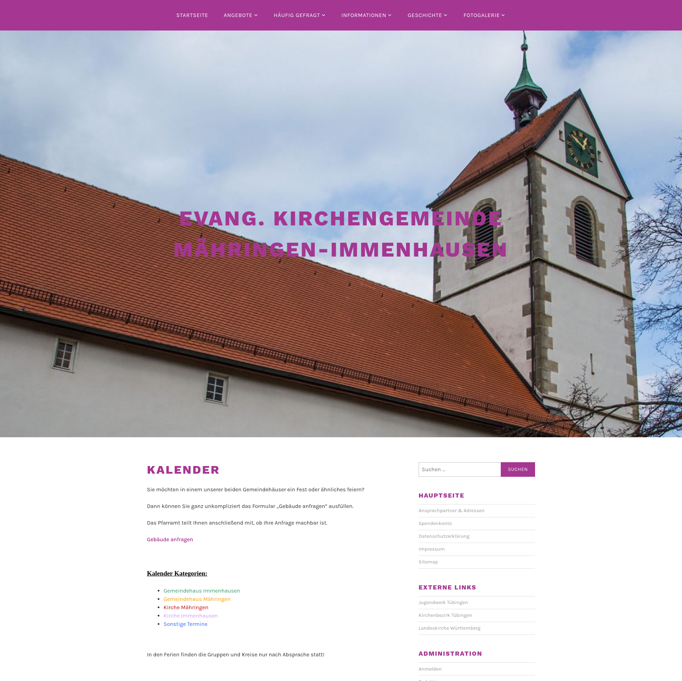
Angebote (238, 15)
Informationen (363, 15)
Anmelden (430, 669)
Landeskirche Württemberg (449, 628)
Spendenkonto (435, 523)
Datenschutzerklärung (444, 536)
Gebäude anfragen (170, 539)
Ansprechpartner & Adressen (451, 511)
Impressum (432, 549)
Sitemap (428, 562)
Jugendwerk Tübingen (443, 602)
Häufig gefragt (297, 15)
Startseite (192, 15)
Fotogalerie (481, 15)
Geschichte (425, 15)
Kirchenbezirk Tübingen (445, 615)
